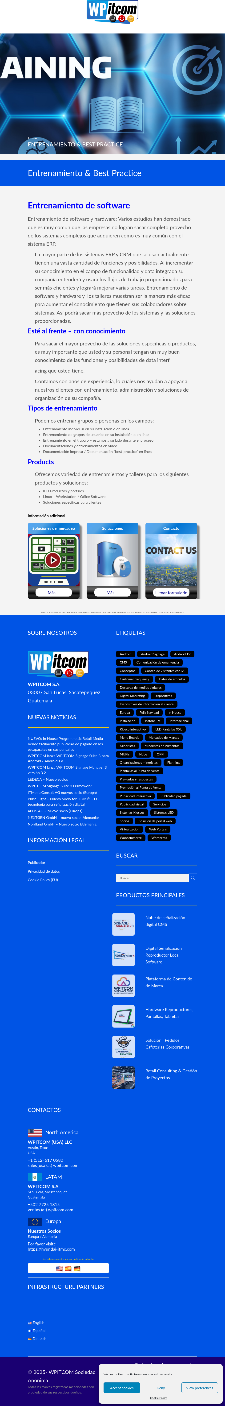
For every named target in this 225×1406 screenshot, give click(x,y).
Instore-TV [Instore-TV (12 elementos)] (152, 721)
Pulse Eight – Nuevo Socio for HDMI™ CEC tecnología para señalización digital (63, 801)
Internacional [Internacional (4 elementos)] (179, 721)
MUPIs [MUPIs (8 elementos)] (124, 754)
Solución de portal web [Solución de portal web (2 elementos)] (155, 821)
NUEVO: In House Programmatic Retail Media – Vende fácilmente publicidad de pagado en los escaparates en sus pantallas (67, 743)
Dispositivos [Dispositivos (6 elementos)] (163, 696)
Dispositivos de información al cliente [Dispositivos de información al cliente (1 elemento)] (147, 704)
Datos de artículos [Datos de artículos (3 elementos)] (172, 679)
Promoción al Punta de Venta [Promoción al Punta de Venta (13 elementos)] (140, 787)
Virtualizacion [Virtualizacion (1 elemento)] (129, 829)
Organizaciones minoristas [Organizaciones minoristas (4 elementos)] (139, 762)
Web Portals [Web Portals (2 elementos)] (158, 829)
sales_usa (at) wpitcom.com (53, 1165)
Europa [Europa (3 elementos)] (125, 712)
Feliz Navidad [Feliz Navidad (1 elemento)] (149, 712)
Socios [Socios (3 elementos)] (124, 821)
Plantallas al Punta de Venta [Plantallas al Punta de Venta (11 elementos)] (140, 771)
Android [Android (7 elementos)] (125, 654)
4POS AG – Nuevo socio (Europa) (55, 811)
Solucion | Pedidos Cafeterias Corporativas (167, 1043)
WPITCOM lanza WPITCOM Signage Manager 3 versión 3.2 (67, 770)
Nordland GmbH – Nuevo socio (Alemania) (62, 824)
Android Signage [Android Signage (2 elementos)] (153, 654)
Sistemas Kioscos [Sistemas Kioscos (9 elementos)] (132, 812)
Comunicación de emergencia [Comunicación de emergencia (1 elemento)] (158, 662)
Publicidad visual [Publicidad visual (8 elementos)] (132, 804)
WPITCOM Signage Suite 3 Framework (60, 786)
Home (32, 138)
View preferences (199, 1388)
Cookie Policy (158, 1398)
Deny (161, 1388)
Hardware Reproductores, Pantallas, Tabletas (169, 1013)
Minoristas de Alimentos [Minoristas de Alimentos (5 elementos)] (162, 746)
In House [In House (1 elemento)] (175, 712)
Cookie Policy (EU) (43, 879)
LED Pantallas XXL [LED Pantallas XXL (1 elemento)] (168, 729)
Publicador (36, 862)
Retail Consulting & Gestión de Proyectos (171, 1074)
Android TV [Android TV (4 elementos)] (182, 654)
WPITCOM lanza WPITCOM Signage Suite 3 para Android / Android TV (68, 758)
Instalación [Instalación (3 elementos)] (127, 721)
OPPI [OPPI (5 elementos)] (160, 754)
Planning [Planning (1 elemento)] (173, 762)
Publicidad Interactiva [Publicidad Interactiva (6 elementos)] (135, 796)
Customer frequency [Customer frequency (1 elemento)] (134, 679)
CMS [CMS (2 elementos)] (123, 662)
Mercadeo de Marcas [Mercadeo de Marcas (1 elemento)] (164, 737)
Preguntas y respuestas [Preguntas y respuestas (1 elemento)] (136, 779)
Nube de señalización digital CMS (165, 921)
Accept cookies (122, 1388)
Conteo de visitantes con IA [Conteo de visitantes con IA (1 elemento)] (165, 671)
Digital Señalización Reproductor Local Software (163, 955)
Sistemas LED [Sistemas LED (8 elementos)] (164, 812)
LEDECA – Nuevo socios (48, 779)
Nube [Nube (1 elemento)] (143, 754)
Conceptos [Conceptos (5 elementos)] (127, 671)
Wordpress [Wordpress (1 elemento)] (159, 838)
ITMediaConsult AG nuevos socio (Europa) (62, 792)
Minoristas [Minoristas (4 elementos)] (127, 746)
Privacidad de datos (44, 871)
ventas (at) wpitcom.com (50, 1209)
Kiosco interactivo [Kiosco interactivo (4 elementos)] (133, 729)
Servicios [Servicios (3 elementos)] (159, 804)
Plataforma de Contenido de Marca (168, 982)
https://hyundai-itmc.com (51, 1249)
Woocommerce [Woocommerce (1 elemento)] (131, 838)
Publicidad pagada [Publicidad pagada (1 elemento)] (174, 796)
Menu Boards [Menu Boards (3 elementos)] (129, 737)
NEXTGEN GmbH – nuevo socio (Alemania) (63, 817)
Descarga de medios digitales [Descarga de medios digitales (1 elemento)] (140, 687)
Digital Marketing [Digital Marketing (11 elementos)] (132, 696)
